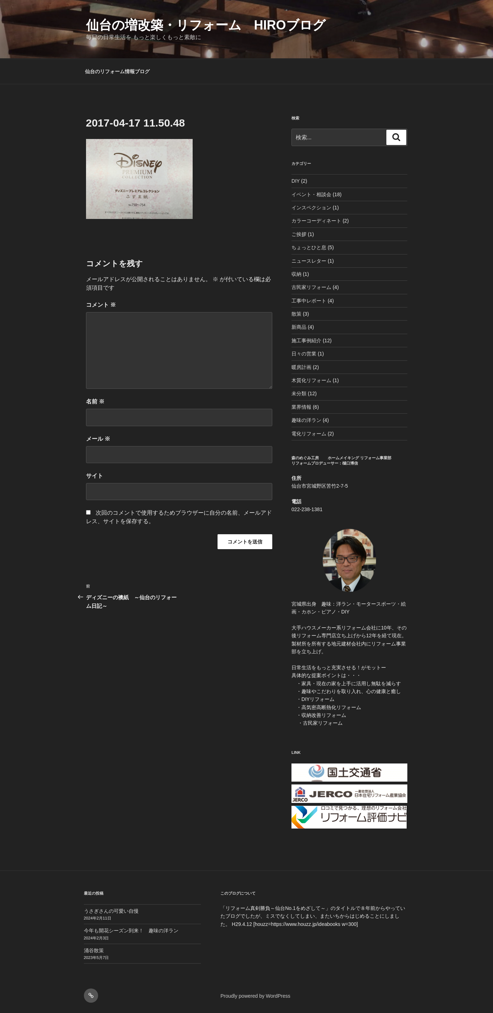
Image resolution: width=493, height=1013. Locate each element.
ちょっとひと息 (308, 247)
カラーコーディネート (316, 221)
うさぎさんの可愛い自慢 (111, 911)
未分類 (298, 393)
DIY (295, 181)
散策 (296, 314)
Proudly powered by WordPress (255, 996)
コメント (101, 305)
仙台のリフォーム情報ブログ (117, 71)
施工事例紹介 (306, 340)
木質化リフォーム (311, 380)
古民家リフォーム (311, 287)
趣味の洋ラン (306, 420)
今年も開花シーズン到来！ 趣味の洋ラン (131, 930)
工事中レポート (308, 301)
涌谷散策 (94, 950)
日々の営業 (303, 354)
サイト (94, 476)
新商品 (298, 327)
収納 (296, 274)
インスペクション (311, 207)
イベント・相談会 (311, 194)
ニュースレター (308, 261)
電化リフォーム (308, 433)
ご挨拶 (298, 234)
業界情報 (301, 407)
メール (98, 439)
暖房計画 (301, 367)
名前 (95, 401)
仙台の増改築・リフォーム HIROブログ (206, 25)
